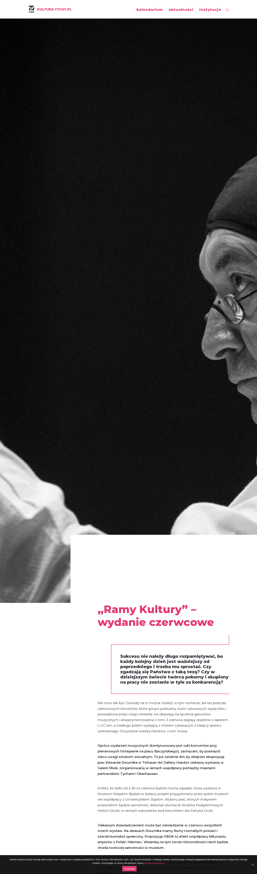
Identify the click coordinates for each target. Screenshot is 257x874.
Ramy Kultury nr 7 (112, 653)
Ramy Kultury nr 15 (113, 608)
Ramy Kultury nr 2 (112, 681)
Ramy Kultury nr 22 (113, 569)
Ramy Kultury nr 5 (112, 664)
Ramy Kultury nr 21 (113, 574)
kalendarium (150, 9)
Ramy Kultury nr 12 (113, 625)
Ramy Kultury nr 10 (113, 636)
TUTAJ (103, 552)
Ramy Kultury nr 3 (112, 675)
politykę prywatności (154, 863)
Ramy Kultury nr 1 (112, 687)
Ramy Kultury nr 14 (113, 614)
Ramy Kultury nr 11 (112, 630)
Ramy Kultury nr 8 (112, 647)
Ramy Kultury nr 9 (112, 642)
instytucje (210, 9)
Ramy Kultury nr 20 (113, 580)
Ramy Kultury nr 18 (113, 591)
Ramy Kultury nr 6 (112, 658)
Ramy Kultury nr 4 (112, 670)
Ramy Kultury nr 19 (113, 586)
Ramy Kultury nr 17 (113, 597)
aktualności (181, 9)
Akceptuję (129, 868)
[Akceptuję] (252, 864)
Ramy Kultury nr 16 (113, 602)
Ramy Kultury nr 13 (113, 619)
